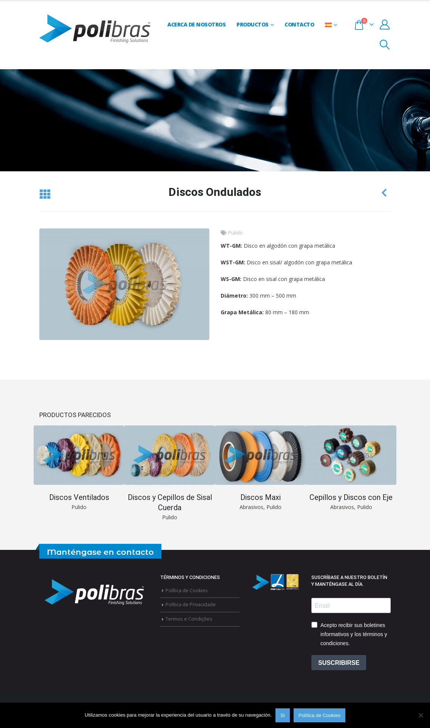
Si (282, 715)
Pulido (235, 233)
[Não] (420, 715)
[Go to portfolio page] (79, 468)
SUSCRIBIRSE (338, 663)
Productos (253, 24)
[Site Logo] (94, 29)
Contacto (299, 24)
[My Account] (385, 24)
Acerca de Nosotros (196, 24)
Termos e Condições (189, 619)
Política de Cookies (187, 590)
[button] (385, 45)
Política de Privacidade (191, 604)
